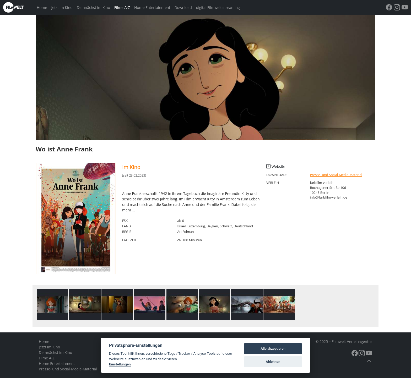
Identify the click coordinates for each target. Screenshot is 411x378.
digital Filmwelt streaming (218, 7)
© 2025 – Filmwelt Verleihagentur (344, 341)
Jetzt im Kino (62, 7)
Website (275, 166)
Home (42, 7)
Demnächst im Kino (93, 7)
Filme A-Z (122, 7)
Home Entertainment (152, 7)
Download (183, 7)
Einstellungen (120, 364)
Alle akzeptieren (273, 348)
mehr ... (128, 209)
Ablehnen (273, 362)
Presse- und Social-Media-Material (336, 175)
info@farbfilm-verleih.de (328, 197)
